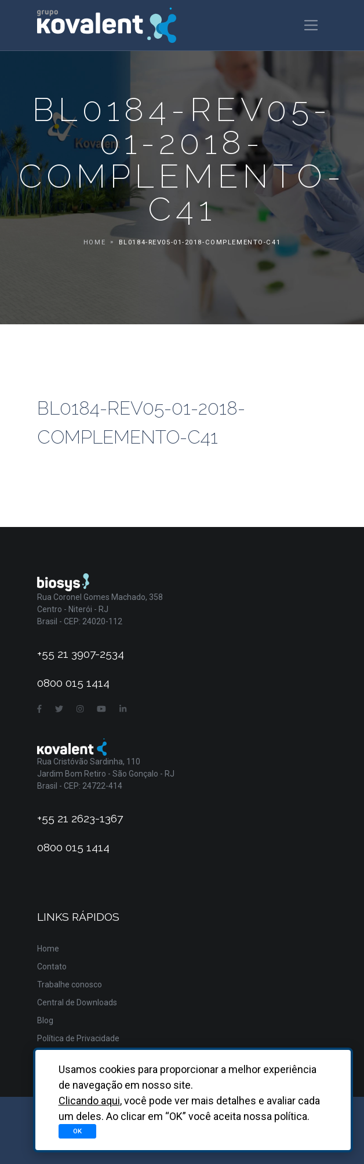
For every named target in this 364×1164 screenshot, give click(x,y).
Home (94, 242)
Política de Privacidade (78, 1038)
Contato (52, 966)
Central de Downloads (77, 1002)
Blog (45, 1020)
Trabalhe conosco (69, 984)
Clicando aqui (89, 1101)
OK (77, 1131)
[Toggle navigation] (311, 25)
